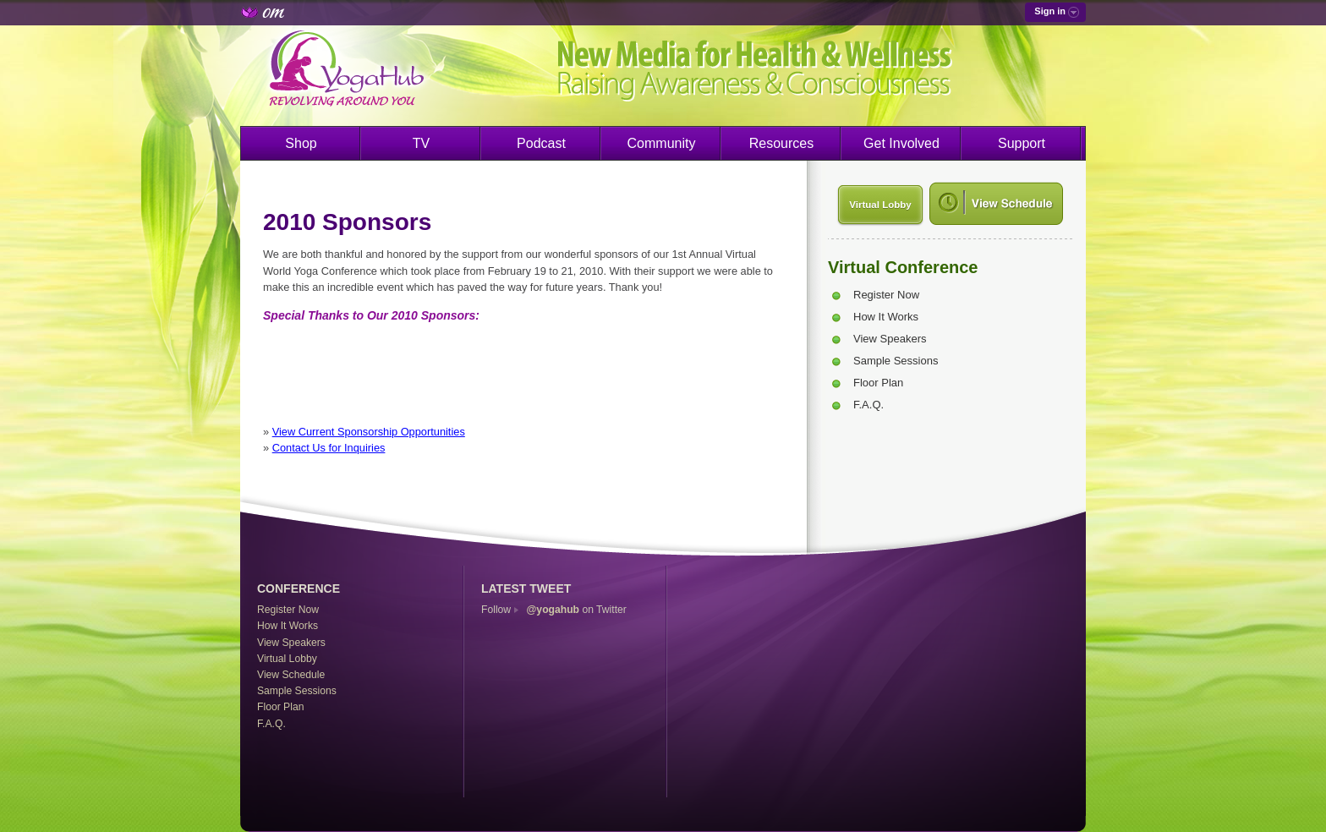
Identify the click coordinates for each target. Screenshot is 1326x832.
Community (661, 143)
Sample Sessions (895, 360)
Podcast (541, 143)
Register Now (886, 294)
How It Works (885, 316)
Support (1021, 143)
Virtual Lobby (880, 205)
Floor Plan (878, 382)
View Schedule (291, 675)
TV (421, 143)
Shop (300, 143)
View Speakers (889, 338)
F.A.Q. (868, 404)
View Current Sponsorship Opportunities (368, 431)
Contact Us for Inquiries (329, 447)
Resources (781, 143)
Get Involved (901, 143)
